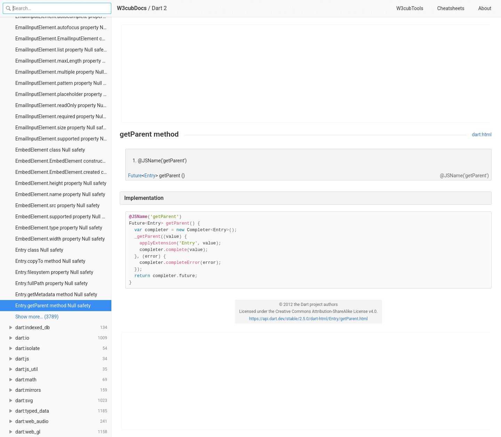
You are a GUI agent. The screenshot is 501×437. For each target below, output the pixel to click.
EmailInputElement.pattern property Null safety (63, 83)
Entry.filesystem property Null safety (54, 272)
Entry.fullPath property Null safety (51, 283)
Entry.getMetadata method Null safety (56, 294)
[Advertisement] (306, 73)
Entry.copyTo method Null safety (50, 261)
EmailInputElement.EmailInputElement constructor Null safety (63, 38)
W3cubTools (409, 8)
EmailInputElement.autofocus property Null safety (63, 27)
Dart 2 (159, 8)
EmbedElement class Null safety (50, 150)
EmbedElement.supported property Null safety (63, 216)
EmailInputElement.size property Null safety (62, 127)
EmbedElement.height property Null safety (60, 183)
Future (135, 175)
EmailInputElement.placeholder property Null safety (63, 94)
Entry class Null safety (39, 250)
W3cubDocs (132, 8)
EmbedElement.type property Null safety (58, 227)
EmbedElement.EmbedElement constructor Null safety (63, 161)
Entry (150, 175)
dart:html (482, 134)
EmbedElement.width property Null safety (60, 239)
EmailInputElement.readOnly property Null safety (63, 105)
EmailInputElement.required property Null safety (63, 116)
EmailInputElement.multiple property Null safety (63, 72)
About (484, 8)
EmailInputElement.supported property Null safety (63, 138)
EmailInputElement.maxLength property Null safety (63, 61)
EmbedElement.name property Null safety (60, 194)
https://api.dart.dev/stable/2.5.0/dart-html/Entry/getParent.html (308, 318)
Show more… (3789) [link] (36, 316)
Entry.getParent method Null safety (52, 305)
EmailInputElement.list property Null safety (61, 49)
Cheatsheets (450, 8)
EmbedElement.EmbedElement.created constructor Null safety (63, 172)
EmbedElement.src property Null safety (57, 205)
